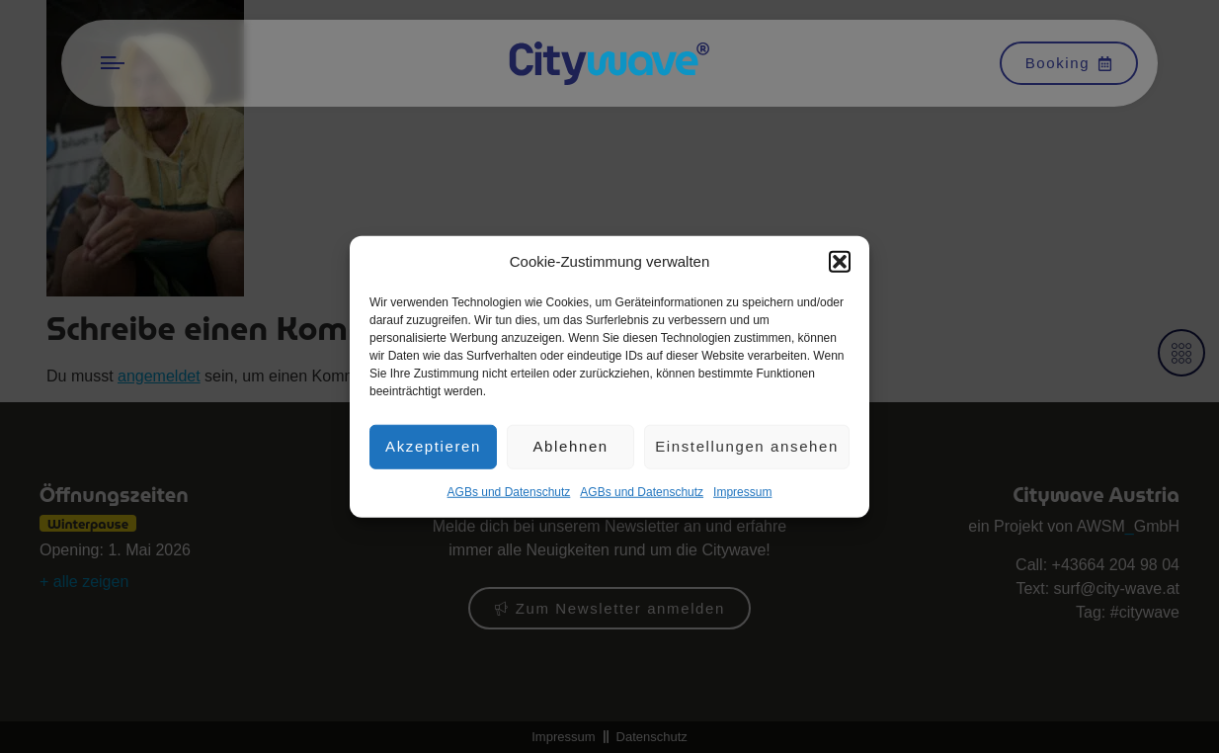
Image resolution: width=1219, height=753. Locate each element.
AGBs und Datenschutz (509, 493)
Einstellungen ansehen (747, 448)
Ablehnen (570, 448)
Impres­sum (742, 493)
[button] (840, 264)
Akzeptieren (433, 448)
